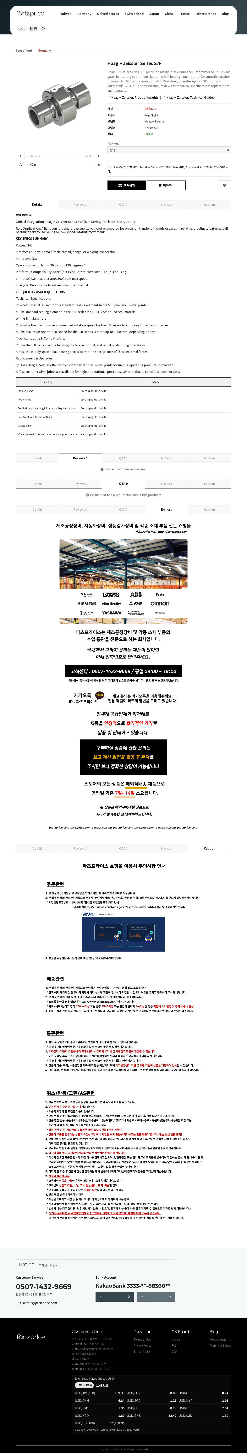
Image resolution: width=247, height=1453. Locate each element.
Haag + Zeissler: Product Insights (132, 97)
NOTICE (26, 1264)
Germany (84, 13)
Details (37, 204)
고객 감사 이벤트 (48, 1265)
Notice (176, 1339)
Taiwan (66, 13)
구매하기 (126, 185)
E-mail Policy (142, 1351)
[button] (43, 28)
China (169, 13)
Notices (166, 204)
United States (108, 13)
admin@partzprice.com (37, 1302)
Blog (225, 13)
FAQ (114, 1297)
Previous (28, 156)
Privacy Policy (142, 1345)
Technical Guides (220, 1345)
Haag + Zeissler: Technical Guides (188, 97)
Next (93, 156)
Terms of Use (142, 1339)
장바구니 (166, 185)
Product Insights (220, 1339)
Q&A (123, 204)
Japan (154, 13)
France (184, 13)
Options (113, 143)
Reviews (80, 204)
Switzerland (134, 13)
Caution (209, 204)
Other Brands (205, 13)
